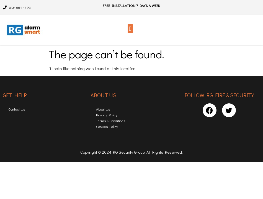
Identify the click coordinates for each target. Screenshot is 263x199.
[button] (130, 28)
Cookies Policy (107, 126)
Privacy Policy (106, 114)
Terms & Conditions (110, 120)
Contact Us (16, 109)
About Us (103, 109)
